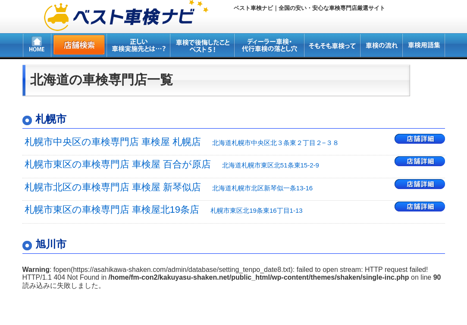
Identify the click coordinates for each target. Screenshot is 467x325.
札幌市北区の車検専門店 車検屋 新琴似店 (169, 187)
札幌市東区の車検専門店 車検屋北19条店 (164, 209)
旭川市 (50, 244)
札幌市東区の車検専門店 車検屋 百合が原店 (172, 164)
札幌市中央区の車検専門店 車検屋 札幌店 (182, 141)
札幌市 (50, 119)
